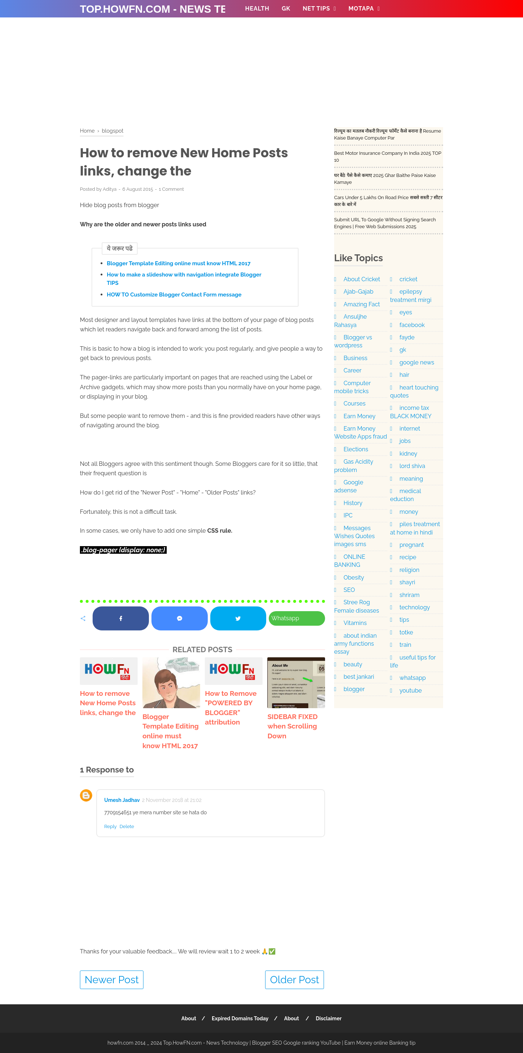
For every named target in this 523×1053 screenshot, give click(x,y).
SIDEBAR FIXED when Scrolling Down (292, 726)
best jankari (359, 676)
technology (415, 607)
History (353, 503)
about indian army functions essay (355, 643)
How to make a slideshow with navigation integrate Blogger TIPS (184, 278)
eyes (406, 312)
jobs (405, 440)
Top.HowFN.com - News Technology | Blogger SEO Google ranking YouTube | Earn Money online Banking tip (289, 1043)
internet (410, 428)
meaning (411, 478)
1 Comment (171, 189)
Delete (126, 826)
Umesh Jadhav (122, 800)
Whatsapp (285, 618)
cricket (408, 279)
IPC (348, 515)
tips (404, 619)
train (405, 644)
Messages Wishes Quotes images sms (354, 536)
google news (417, 362)
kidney (408, 453)
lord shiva (412, 466)
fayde (407, 337)
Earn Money (360, 416)
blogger (354, 689)
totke (406, 632)
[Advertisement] (261, 76)
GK (286, 8)
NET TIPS (316, 8)
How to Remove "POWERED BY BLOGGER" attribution (230, 707)
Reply (110, 826)
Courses (354, 403)
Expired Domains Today (240, 1018)
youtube (411, 690)
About (188, 1018)
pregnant (412, 544)
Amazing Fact (362, 304)
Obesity (354, 577)
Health (257, 8)
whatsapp (413, 677)
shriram (409, 595)
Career (352, 370)
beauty (353, 664)
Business (356, 358)
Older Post (294, 980)
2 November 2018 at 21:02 (172, 800)
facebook (412, 325)
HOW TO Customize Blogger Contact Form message (174, 294)
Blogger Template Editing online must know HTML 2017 (179, 263)
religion (409, 569)
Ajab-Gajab (358, 291)
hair (404, 374)
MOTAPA (361, 8)
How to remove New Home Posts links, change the (108, 703)
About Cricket (362, 279)
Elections (356, 449)
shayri (407, 582)
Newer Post (112, 980)
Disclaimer (329, 1018)
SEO (349, 589)
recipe (408, 557)
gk (403, 349)
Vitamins (355, 623)
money (409, 511)
